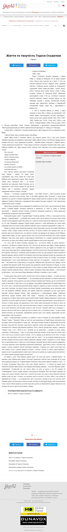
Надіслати (16, 65)
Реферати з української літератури (21, 21)
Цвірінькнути (50, 65)
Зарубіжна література (25, 12)
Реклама (56, 1)
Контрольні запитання (49, 16)
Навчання (35, 12)
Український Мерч (58, 12)
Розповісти (33, 65)
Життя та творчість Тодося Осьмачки (21, 457)
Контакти (49, 1)
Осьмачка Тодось (16, 25)
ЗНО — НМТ (38, 16)
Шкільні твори (8, 16)
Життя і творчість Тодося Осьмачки (19, 393)
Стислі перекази (19, 16)
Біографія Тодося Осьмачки (43, 161)
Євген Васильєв (39, 501)
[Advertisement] (33, 40)
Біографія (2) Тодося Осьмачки (19, 464)
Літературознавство (45, 12)
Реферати (60, 16)
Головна (26, 484)
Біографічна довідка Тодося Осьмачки (21, 467)
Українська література (10, 12)
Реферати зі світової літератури (46, 21)
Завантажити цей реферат (33, 439)
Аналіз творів (29, 16)
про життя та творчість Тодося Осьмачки (26, 470)
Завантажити (64, 26)
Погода (62, 1)
